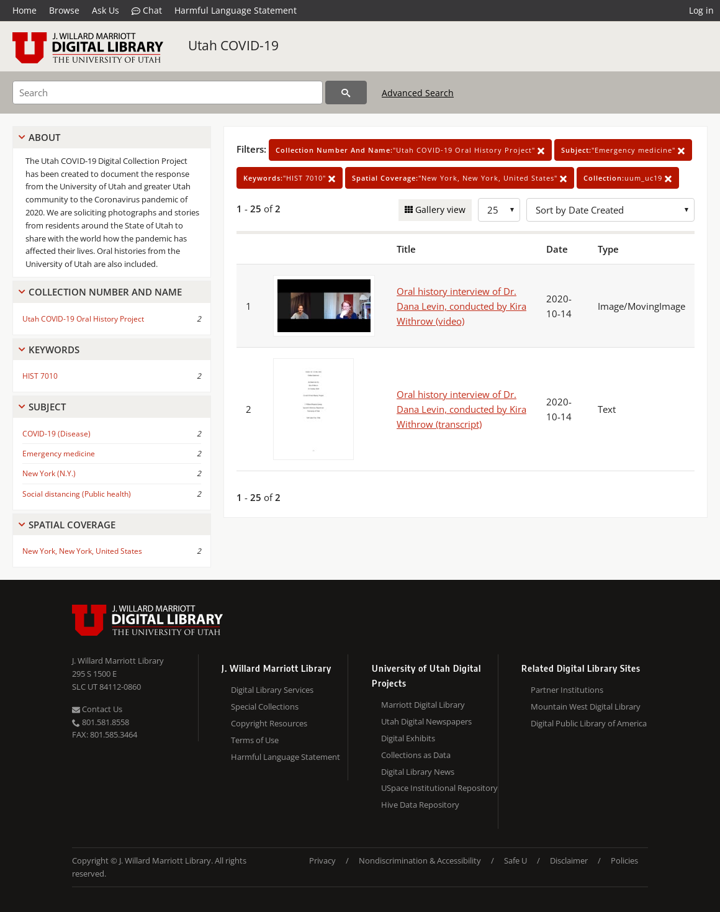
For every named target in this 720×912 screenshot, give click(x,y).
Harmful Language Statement (235, 10)
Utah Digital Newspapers (426, 721)
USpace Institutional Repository (439, 787)
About (44, 137)
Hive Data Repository (420, 804)
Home (24, 10)
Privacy (322, 860)
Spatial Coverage (72, 524)
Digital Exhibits (408, 738)
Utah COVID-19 (233, 45)
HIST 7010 (40, 376)
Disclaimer (569, 860)
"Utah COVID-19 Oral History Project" (410, 150)
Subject (47, 406)
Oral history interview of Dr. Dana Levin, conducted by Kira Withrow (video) (461, 306)
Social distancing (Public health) (76, 494)
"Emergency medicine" (623, 150)
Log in (701, 10)
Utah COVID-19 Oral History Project (83, 319)
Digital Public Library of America (589, 723)
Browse (64, 10)
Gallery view (439, 209)
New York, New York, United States (82, 551)
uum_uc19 (627, 178)
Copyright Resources (269, 723)
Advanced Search (418, 93)
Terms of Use (255, 740)
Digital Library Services (272, 689)
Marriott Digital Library (423, 704)
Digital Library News (417, 771)
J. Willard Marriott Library (118, 660)
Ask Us (105, 10)
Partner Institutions (567, 689)
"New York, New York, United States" (459, 178)
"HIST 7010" (289, 178)
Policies (624, 860)
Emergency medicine (58, 453)
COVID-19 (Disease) (56, 433)
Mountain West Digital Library (586, 706)
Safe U (515, 860)
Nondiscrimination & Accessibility (420, 860)
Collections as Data (416, 755)
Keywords (54, 349)
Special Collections (265, 706)
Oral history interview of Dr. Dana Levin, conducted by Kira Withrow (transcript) (461, 409)
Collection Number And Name (105, 292)
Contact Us (97, 709)
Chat (147, 10)
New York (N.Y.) (49, 473)
